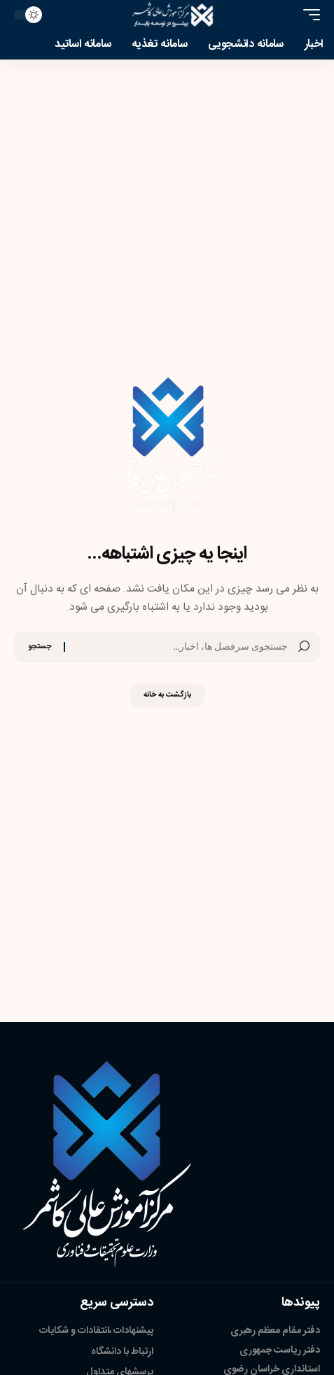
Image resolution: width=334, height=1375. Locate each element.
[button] (308, 14)
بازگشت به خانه (167, 695)
